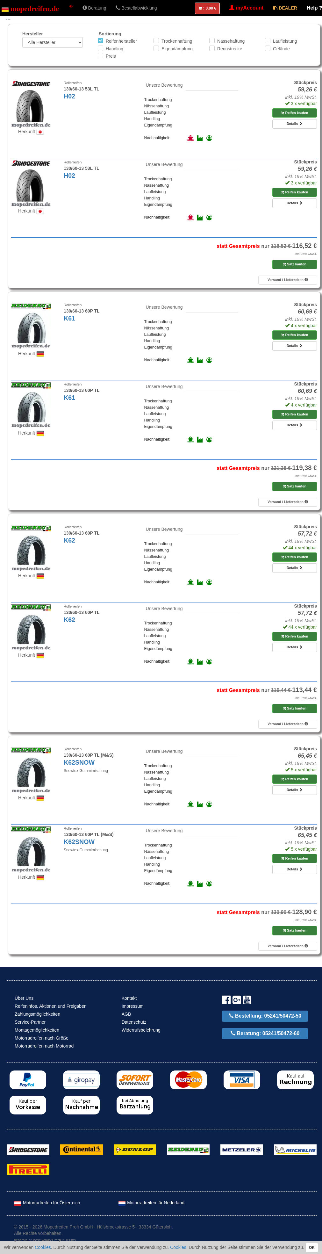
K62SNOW (79, 762)
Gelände (281, 48)
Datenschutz (134, 1022)
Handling (114, 48)
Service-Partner (30, 1022)
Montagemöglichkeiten (37, 1030)
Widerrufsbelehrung (141, 1030)
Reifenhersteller (121, 41)
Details (295, 124)
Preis (111, 56)
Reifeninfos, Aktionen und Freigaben (51, 1006)
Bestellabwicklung (136, 8)
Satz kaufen (294, 264)
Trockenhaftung (176, 41)
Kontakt (129, 998)
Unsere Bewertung (164, 85)
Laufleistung (285, 41)
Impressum (133, 1006)
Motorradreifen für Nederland (151, 1202)
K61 (69, 318)
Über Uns (24, 998)
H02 (69, 96)
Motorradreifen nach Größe (41, 1038)
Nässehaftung (231, 41)
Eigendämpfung (177, 48)
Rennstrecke (229, 48)
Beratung (94, 8)
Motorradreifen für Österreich (47, 1202)
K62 (69, 540)
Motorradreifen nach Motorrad (44, 1046)
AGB (126, 1014)
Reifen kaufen (294, 113)
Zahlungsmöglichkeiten (37, 1014)
